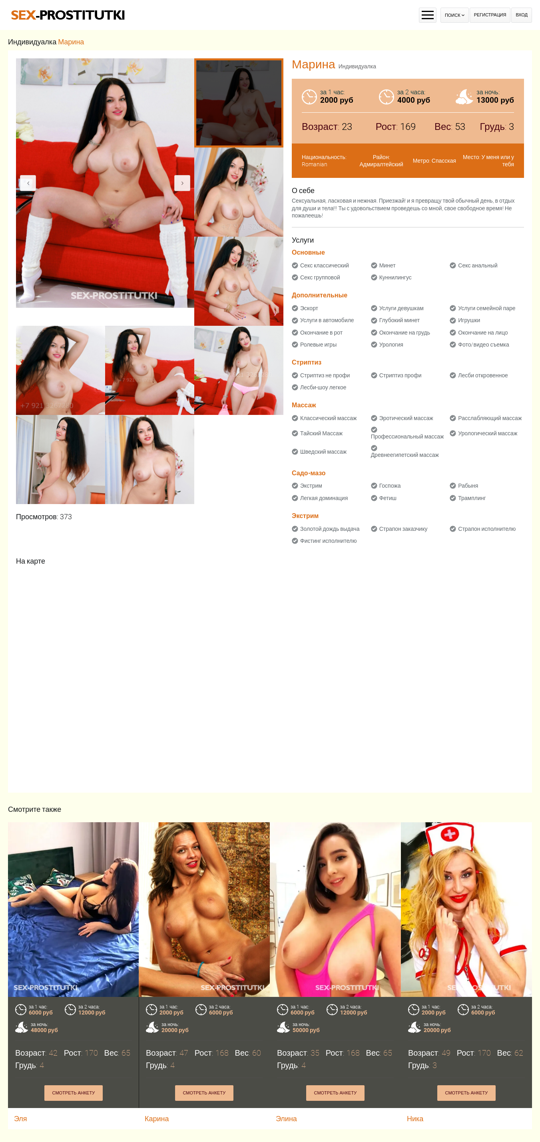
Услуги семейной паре (486, 308)
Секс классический (324, 265)
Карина (157, 1118)
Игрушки (469, 320)
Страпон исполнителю (487, 529)
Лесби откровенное (483, 375)
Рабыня (468, 485)
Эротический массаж (406, 418)
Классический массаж (328, 418)
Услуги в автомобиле (327, 320)
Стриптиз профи (400, 375)
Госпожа (390, 485)
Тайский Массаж (321, 433)
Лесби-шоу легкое (323, 387)
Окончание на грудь (404, 332)
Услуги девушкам (401, 308)
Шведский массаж (323, 451)
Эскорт (309, 308)
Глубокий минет (399, 320)
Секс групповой (320, 277)
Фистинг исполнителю (328, 541)
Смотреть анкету (73, 1093)
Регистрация (490, 15)
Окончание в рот (321, 332)
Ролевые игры (318, 344)
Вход (522, 15)
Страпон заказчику (403, 529)
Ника (415, 1118)
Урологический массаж (487, 433)
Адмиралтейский (381, 164)
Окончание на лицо (483, 332)
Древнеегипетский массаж (405, 455)
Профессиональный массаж (407, 436)
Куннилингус (395, 277)
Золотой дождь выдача (329, 529)
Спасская (444, 160)
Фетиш (388, 498)
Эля (20, 1118)
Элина (286, 1118)
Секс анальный (478, 265)
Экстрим (311, 485)
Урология (391, 344)
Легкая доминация (324, 498)
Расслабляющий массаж (490, 418)
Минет (387, 265)
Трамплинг (472, 498)
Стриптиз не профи (325, 375)
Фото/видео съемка (483, 344)
